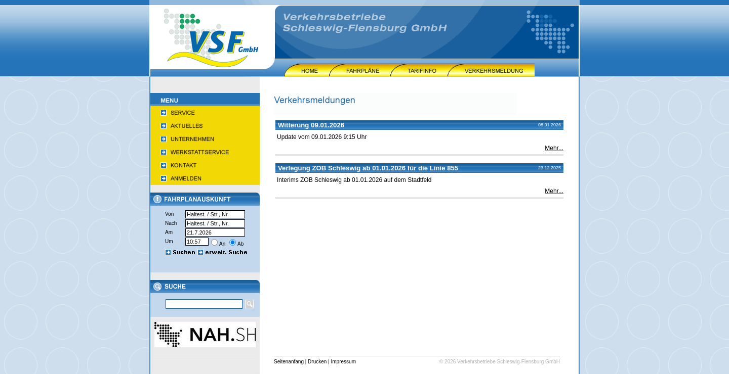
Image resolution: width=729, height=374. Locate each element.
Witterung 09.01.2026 (311, 125)
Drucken (317, 361)
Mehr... (554, 148)
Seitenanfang (289, 361)
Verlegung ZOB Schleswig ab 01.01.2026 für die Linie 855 (368, 168)
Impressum (343, 361)
